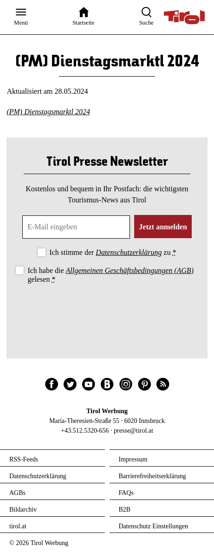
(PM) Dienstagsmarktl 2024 (48, 112)
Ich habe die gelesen (110, 274)
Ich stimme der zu (112, 252)
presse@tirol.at (133, 430)
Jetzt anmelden (163, 227)
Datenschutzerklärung (129, 252)
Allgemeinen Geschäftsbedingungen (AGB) (130, 270)
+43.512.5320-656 (85, 430)
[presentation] (107, 311)
